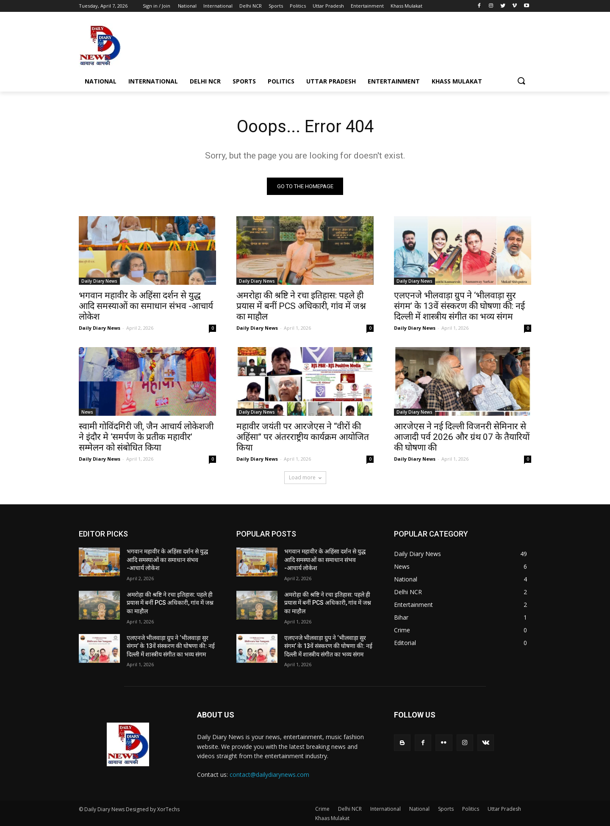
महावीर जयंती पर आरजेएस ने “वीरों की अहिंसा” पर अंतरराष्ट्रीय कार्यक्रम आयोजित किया (302, 437)
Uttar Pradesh (504, 808)
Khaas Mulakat (332, 818)
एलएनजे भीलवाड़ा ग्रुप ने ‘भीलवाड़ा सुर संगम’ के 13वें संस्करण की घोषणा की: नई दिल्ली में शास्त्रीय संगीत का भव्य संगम (459, 306)
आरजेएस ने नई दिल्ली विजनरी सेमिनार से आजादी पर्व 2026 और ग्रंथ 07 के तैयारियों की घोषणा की (462, 437)
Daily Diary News (99, 281)
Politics (470, 808)
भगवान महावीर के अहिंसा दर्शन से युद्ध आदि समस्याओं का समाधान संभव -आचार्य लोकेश (146, 306)
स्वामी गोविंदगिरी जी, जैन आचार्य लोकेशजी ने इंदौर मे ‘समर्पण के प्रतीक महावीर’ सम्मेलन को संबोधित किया (146, 437)
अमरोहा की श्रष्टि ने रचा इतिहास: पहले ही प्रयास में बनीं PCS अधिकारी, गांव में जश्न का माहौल (301, 306)
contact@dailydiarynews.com (269, 774)
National (419, 808)
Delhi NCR (350, 808)
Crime (322, 808)
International (385, 808)
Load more (305, 477)
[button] (521, 81)
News (87, 412)
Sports (446, 808)
